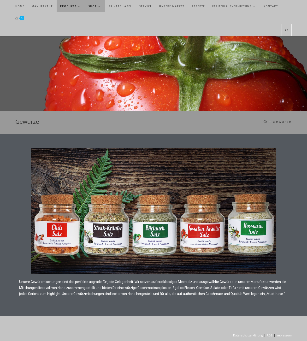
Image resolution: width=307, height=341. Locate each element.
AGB (269, 335)
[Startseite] (266, 121)
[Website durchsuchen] (286, 30)
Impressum (284, 335)
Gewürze (282, 121)
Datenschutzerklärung (248, 335)
